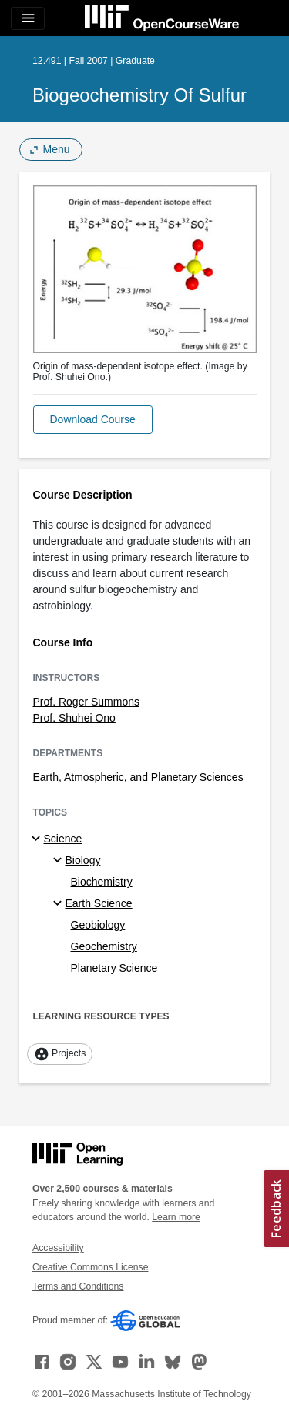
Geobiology (98, 925)
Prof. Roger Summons (86, 702)
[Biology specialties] (59, 861)
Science (63, 838)
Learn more (176, 1217)
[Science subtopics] (38, 839)
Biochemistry (102, 882)
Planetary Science (114, 968)
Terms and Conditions (77, 1286)
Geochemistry (104, 946)
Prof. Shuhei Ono (74, 718)
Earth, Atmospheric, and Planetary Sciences (138, 777)
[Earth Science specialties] (59, 904)
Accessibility (58, 1248)
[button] (93, 419)
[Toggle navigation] (28, 18)
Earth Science (99, 903)
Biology (83, 860)
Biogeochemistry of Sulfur (139, 95)
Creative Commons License (90, 1267)
